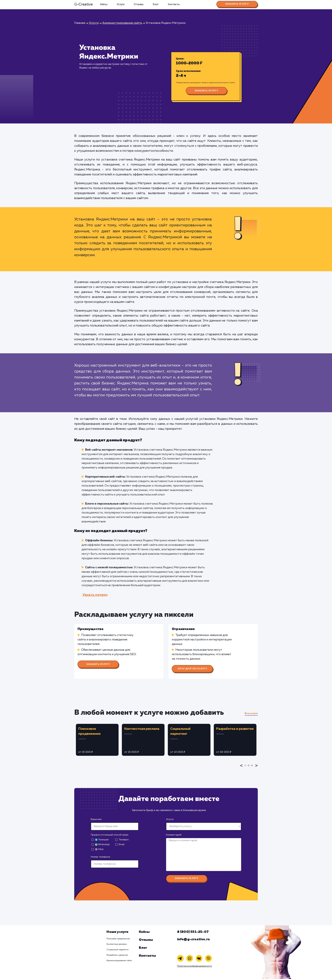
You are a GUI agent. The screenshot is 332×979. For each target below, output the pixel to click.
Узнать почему (95, 594)
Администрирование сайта (119, 961)
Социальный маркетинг (117, 950)
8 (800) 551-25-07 (193, 931)
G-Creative (83, 4)
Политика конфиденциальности (194, 966)
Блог (156, 4)
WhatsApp (102, 844)
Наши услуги (117, 931)
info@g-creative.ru (193, 939)
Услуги (120, 4)
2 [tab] (249, 767)
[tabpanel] (97, 739)
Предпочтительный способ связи (109, 835)
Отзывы (139, 4)
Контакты (174, 4)
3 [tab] (252, 767)
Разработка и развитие (117, 955)
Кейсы (103, 4)
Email (121, 844)
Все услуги (251, 713)
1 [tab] (246, 767)
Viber (99, 849)
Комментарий (173, 835)
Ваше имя (96, 819)
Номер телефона (100, 857)
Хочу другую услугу (192, 669)
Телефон (124, 840)
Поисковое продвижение (118, 939)
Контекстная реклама (116, 944)
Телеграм (102, 839)
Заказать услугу (237, 4)
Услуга (169, 819)
